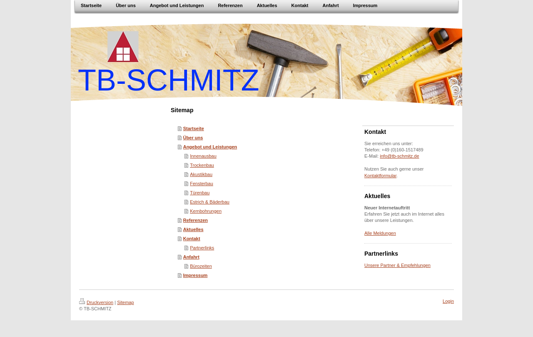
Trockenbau (202, 165)
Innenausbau (203, 155)
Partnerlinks (202, 247)
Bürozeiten (201, 266)
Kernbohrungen (206, 211)
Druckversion (96, 302)
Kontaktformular (380, 175)
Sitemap (125, 302)
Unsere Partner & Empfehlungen (397, 265)
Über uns (193, 137)
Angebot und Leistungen (210, 146)
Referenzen (195, 220)
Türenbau (199, 192)
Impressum (195, 275)
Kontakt (191, 238)
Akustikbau (201, 174)
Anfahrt (191, 256)
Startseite (193, 128)
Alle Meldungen (380, 233)
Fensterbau (201, 183)
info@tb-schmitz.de (399, 155)
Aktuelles (193, 229)
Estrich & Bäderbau (209, 201)
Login (448, 301)
